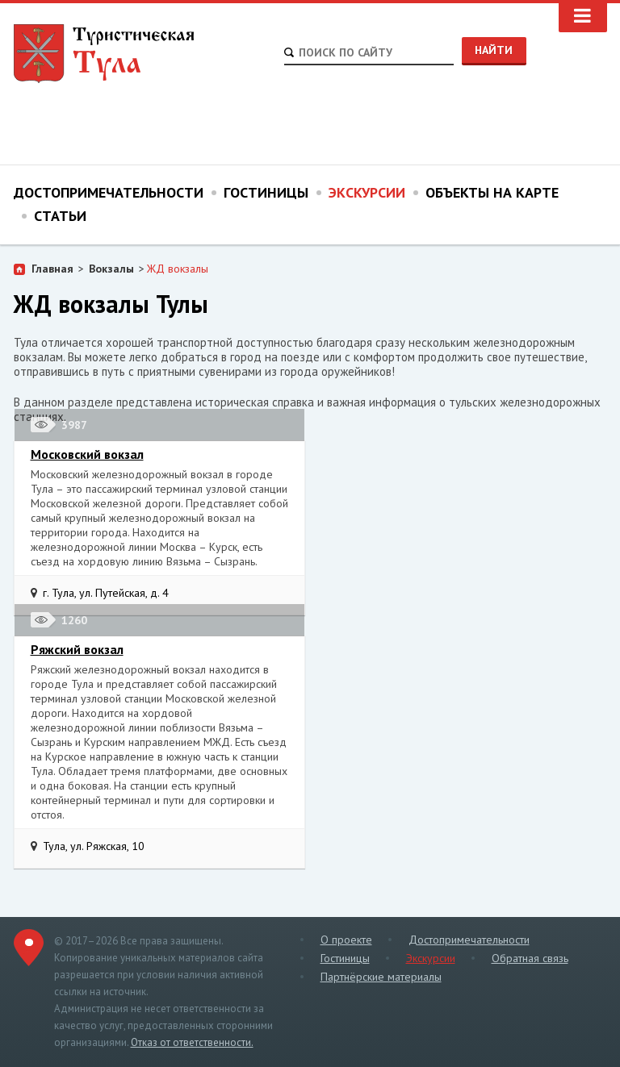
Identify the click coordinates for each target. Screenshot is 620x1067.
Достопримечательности (108, 192)
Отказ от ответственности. (192, 1042)
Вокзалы (111, 268)
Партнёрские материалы (381, 976)
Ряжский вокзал (77, 649)
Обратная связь (530, 958)
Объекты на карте (492, 192)
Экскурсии (367, 192)
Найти (494, 50)
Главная (52, 268)
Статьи (60, 215)
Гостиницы (266, 192)
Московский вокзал (87, 454)
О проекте (346, 939)
